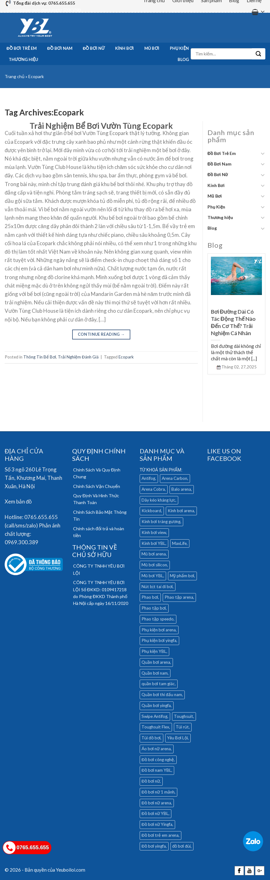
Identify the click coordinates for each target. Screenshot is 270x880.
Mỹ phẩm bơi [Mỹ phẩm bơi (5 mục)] (182, 575)
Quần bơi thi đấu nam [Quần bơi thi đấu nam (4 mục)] (162, 694)
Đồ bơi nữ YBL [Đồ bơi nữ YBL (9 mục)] (155, 813)
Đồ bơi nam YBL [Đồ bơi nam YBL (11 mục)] (156, 770)
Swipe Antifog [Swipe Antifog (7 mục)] (154, 716)
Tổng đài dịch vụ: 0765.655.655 (44, 3)
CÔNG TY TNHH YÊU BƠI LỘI (99, 569)
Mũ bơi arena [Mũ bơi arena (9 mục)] (154, 553)
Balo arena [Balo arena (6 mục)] (181, 489)
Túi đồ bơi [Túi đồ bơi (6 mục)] (151, 737)
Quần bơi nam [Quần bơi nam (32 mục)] (155, 673)
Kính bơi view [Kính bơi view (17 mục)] (154, 532)
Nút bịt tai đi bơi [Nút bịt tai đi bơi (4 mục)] (157, 586)
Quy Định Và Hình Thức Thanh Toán (96, 499)
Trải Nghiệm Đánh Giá (78, 356)
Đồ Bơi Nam (59, 48)
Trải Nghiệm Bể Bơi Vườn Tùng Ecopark (101, 126)
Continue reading (101, 334)
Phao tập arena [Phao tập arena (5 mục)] (179, 597)
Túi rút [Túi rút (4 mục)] (182, 726)
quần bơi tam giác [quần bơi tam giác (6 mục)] (158, 683)
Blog (183, 59)
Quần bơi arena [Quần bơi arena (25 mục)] (156, 662)
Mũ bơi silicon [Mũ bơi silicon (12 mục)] (154, 564)
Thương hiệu (23, 59)
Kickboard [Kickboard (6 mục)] (151, 510)
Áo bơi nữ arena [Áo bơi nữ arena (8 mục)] (156, 748)
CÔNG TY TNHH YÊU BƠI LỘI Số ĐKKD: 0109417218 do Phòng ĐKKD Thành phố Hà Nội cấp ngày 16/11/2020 (100, 593)
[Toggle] (262, 153)
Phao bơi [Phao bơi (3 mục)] (150, 597)
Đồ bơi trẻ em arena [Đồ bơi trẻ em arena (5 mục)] (160, 835)
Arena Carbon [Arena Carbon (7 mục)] (174, 478)
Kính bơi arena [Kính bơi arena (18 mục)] (181, 510)
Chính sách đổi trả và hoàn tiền (98, 532)
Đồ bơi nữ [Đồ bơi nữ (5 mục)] (151, 781)
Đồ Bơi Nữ (94, 48)
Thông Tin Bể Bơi (39, 356)
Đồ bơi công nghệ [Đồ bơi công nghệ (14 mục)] (158, 759)
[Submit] (258, 53)
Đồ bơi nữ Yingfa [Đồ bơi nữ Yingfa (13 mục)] (157, 824)
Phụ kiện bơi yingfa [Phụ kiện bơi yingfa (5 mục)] (159, 640)
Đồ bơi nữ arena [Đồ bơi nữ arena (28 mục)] (156, 802)
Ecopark (126, 356)
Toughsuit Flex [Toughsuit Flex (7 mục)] (155, 726)
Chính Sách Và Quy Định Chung (96, 473)
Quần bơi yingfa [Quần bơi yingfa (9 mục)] (156, 705)
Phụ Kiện (179, 48)
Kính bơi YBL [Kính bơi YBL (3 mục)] (153, 543)
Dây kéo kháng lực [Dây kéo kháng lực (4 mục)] (158, 500)
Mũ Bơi (151, 48)
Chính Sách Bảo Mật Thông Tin (100, 515)
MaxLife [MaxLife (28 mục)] (179, 543)
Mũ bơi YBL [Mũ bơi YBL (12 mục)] (152, 575)
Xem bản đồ (18, 501)
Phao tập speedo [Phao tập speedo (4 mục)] (158, 618)
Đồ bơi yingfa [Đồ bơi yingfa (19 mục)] (154, 846)
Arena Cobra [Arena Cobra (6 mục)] (153, 489)
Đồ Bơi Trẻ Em (22, 48)
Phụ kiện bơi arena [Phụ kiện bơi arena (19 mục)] (159, 629)
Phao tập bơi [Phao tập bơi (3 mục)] (154, 608)
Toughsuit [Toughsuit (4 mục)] (183, 716)
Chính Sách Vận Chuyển (96, 486)
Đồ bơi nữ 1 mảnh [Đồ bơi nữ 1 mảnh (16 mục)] (158, 791)
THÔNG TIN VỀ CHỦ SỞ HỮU (94, 550)
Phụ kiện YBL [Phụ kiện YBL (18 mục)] (154, 651)
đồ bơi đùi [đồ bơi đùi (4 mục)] (181, 846)
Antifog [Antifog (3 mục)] (148, 478)
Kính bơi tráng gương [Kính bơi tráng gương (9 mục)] (161, 521)
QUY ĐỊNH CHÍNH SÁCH (99, 454)
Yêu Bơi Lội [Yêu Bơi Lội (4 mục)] (177, 737)
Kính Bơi (124, 48)
